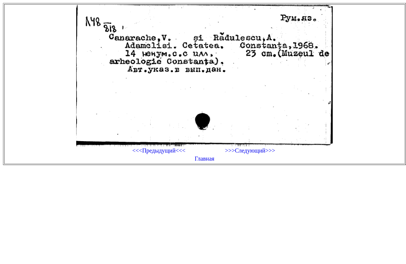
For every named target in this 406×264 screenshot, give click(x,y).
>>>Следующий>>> (250, 150)
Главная (204, 158)
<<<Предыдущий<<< (158, 150)
